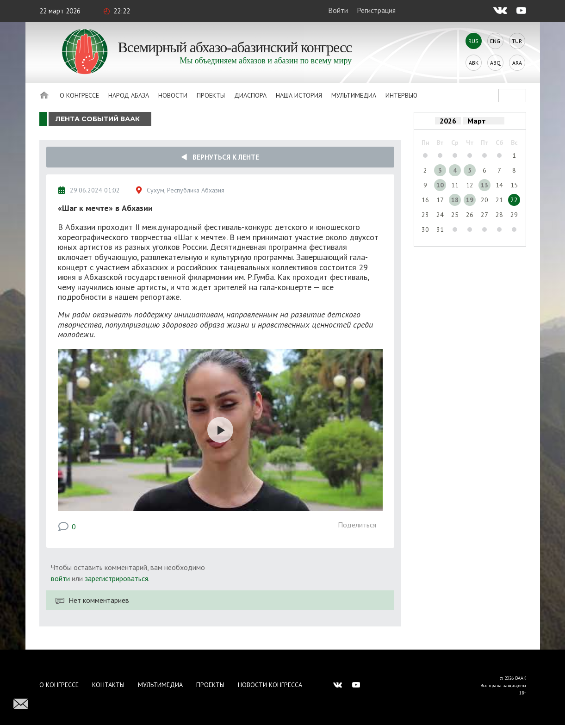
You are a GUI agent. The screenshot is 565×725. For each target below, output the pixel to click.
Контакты (108, 685)
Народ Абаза (128, 95)
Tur (517, 40)
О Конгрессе (79, 95)
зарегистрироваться (116, 578)
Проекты (211, 95)
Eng (495, 40)
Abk (473, 62)
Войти (338, 10)
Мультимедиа (353, 95)
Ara (517, 62)
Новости (172, 95)
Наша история (299, 95)
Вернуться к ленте (220, 157)
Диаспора (250, 95)
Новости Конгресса (270, 685)
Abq (495, 62)
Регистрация (376, 10)
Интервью (401, 95)
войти (60, 578)
